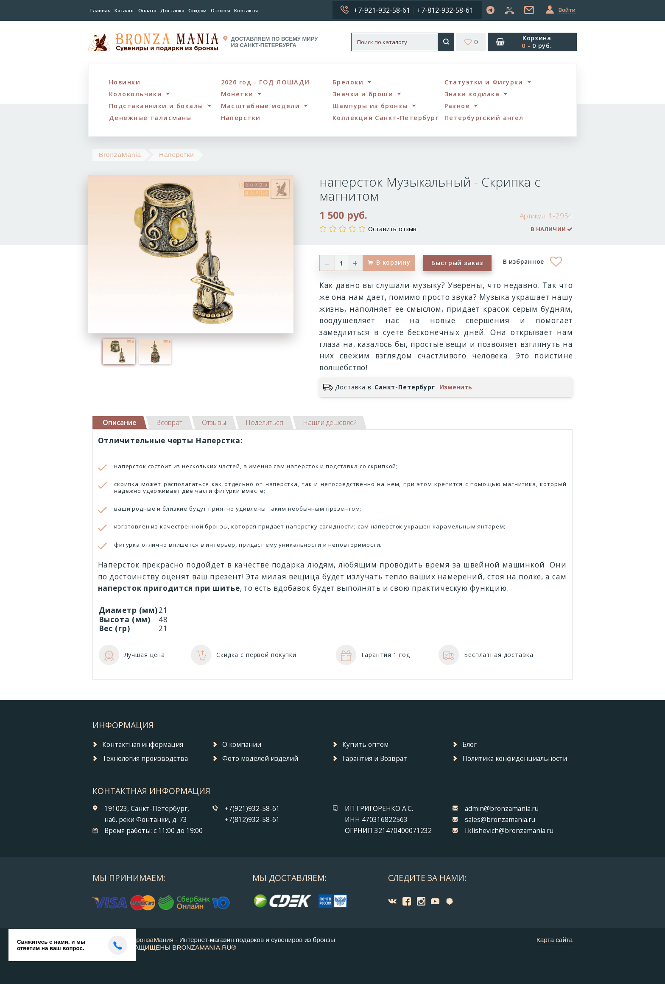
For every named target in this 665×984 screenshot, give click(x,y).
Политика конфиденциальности (514, 758)
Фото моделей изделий (260, 758)
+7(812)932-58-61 (252, 819)
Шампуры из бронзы (370, 106)
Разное (457, 106)
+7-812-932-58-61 (445, 10)
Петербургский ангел (484, 118)
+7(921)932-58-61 (252, 808)
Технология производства (145, 758)
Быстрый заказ (457, 263)
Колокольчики (135, 94)
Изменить (455, 387)
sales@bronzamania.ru (500, 819)
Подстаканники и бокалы (156, 106)
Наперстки (241, 118)
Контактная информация (142, 744)
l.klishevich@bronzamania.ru (509, 830)
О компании (241, 744)
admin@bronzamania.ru (502, 808)
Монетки (237, 94)
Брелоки (347, 82)
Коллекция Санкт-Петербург (385, 118)
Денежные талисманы (150, 118)
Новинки (124, 82)
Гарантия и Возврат (374, 758)
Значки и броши (362, 94)
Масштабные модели (260, 106)
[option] (119, 351)
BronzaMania (120, 154)
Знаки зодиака (472, 94)
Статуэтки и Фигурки (483, 82)
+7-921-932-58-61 (382, 10)
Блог (469, 744)
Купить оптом (365, 744)
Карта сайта (554, 939)
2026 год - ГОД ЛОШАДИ (265, 82)
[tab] (169, 422)
